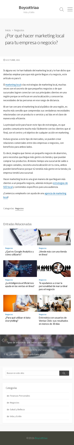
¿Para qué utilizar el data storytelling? (17, 319)
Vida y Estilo (16, 416)
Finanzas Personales (20, 395)
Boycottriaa (41, 438)
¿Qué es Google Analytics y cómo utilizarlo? (19, 253)
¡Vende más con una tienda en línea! (53, 253)
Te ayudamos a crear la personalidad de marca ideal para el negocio (53, 286)
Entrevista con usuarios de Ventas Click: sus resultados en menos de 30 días (53, 320)
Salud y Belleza (17, 409)
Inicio (8, 30)
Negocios (19, 30)
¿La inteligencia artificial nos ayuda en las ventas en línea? (19, 285)
